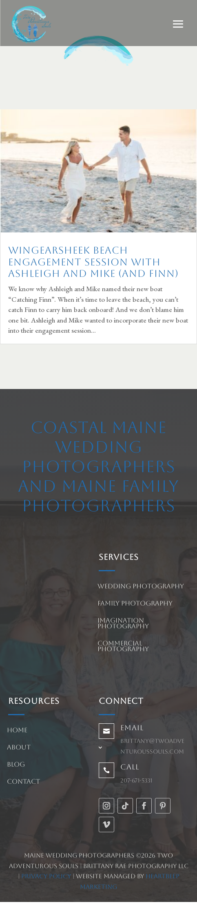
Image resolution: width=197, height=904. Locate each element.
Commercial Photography (123, 647)
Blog (16, 765)
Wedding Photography (140, 587)
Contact (23, 782)
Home (17, 730)
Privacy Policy (46, 876)
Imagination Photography (123, 624)
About (19, 748)
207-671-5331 (136, 780)
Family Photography (135, 604)
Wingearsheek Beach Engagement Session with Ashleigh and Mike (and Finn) (93, 262)
